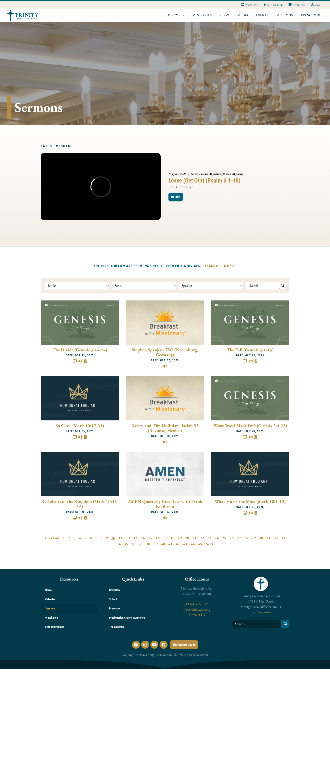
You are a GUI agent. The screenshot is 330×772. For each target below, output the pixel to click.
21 (194, 537)
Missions (285, 15)
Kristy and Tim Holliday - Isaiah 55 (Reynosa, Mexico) (165, 428)
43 (185, 543)
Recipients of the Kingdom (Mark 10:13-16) (79, 503)
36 (133, 543)
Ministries (203, 15)
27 (239, 537)
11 (121, 537)
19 (180, 537)
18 (172, 537)
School (113, 599)
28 (246, 537)
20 (187, 537)
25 (224, 537)
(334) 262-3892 (197, 604)
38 (148, 543)
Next (209, 543)
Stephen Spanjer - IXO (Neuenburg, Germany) (165, 352)
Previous (52, 537)
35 (126, 543)
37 (141, 543)
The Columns (116, 626)
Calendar (50, 599)
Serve (226, 15)
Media (244, 15)
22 (202, 537)
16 (157, 537)
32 (276, 537)
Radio (48, 590)
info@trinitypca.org (196, 609)
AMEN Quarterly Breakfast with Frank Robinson (165, 503)
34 (118, 543)
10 (113, 537)
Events (263, 15)
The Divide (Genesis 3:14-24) (79, 350)
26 (231, 537)
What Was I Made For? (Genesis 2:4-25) (250, 425)
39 (155, 543)
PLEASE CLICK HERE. (220, 266)
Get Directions (261, 612)
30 (261, 537)
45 (200, 543)
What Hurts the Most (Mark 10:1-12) (250, 501)
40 (163, 543)
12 (128, 537)
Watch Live (51, 617)
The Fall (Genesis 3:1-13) (250, 350)
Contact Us (197, 614)
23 (209, 537)
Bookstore (115, 590)
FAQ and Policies (54, 626)
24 (217, 537)
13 (135, 537)
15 (150, 537)
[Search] (285, 624)
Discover (177, 15)
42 (178, 543)
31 (268, 537)
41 (170, 543)
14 (143, 537)
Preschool (312, 15)
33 (283, 537)
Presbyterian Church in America (127, 617)
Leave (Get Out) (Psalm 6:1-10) (204, 180)
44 (192, 543)
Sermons (50, 608)
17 (165, 537)
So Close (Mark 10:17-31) (80, 425)
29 (254, 537)
